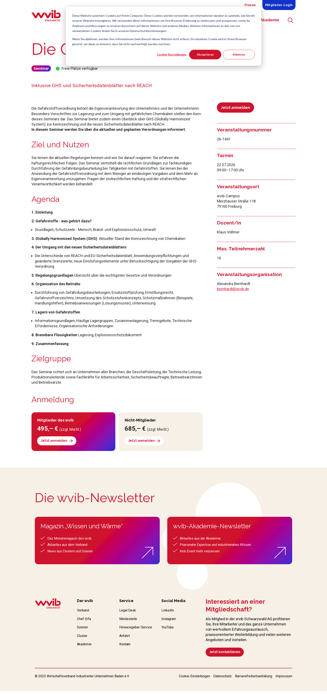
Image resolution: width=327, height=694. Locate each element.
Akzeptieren (205, 54)
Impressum (283, 679)
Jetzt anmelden (235, 107)
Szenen (83, 630)
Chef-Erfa (85, 621)
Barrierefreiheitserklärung (253, 679)
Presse (250, 5)
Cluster (83, 639)
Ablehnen (239, 54)
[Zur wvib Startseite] (48, 605)
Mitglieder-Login (279, 5)
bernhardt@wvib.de (233, 289)
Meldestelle (129, 621)
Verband (84, 612)
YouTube (168, 630)
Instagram (169, 621)
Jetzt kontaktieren (227, 653)
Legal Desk (128, 612)
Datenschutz (222, 679)
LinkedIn (168, 612)
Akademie (85, 648)
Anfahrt (125, 644)
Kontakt (125, 653)
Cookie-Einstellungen (171, 54)
